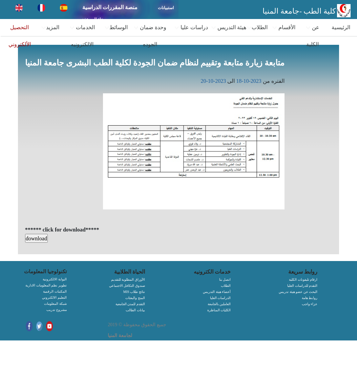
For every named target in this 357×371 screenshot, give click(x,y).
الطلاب (257, 27)
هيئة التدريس (228, 27)
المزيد (50, 27)
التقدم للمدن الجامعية (130, 304)
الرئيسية (341, 27)
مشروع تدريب (56, 310)
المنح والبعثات (135, 298)
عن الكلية (312, 35)
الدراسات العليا (220, 298)
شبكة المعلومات (55, 303)
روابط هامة (310, 298)
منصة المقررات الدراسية (110, 7)
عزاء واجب (310, 304)
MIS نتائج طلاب (134, 292)
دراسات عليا (191, 27)
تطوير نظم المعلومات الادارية (46, 285)
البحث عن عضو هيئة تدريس (298, 292)
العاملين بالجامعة (219, 304)
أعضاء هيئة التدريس (217, 292)
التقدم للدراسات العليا (302, 285)
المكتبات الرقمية (55, 291)
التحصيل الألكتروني (19, 35)
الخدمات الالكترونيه (82, 35)
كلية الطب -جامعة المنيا (299, 11)
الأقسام (283, 27)
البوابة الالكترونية (55, 279)
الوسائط (116, 27)
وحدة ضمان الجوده (149, 35)
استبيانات (166, 7)
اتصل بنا (225, 279)
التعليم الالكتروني (54, 297)
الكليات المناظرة (219, 310)
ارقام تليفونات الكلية (303, 279)
